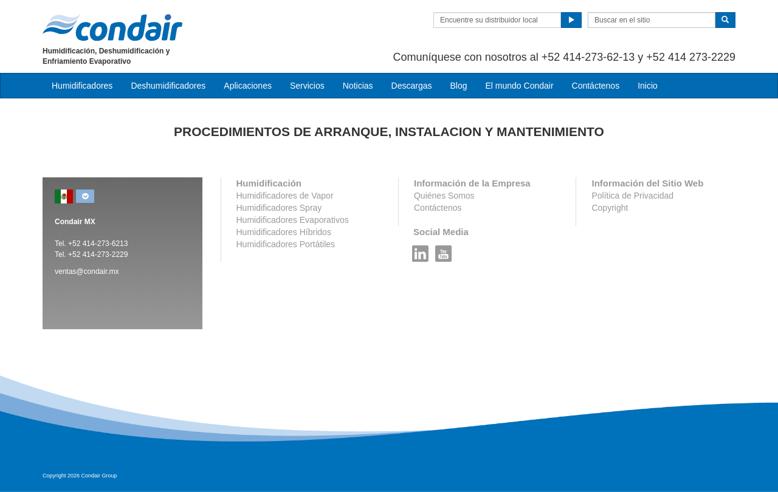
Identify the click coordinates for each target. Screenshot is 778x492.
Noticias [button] (358, 86)
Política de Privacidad (632, 195)
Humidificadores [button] (82, 86)
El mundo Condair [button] (519, 86)
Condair (112, 27)
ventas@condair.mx (87, 271)
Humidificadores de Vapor (285, 195)
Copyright (609, 208)
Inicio (648, 86)
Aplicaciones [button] (248, 86)
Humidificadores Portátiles (286, 244)
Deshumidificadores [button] (168, 86)
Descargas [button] (411, 86)
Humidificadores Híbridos (283, 232)
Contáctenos (596, 86)
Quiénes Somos (444, 195)
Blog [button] (458, 86)
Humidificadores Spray (279, 208)
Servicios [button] (307, 86)
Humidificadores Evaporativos (292, 220)
